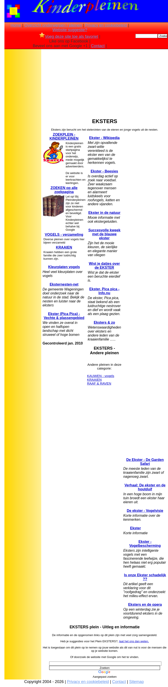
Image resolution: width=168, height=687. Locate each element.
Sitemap (136, 681)
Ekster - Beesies (104, 171)
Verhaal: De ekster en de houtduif (145, 487)
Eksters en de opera (145, 604)
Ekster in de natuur (104, 213)
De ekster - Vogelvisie (145, 511)
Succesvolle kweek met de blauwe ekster (104, 234)
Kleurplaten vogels (64, 267)
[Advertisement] (23, 119)
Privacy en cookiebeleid (106, 25)
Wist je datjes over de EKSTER (104, 265)
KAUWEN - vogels (100, 376)
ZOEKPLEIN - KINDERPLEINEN (63, 136)
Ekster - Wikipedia (104, 138)
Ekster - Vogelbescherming (145, 544)
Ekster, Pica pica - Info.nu (104, 291)
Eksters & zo (104, 322)
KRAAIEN (64, 247)
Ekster (135, 528)
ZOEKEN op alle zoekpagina (64, 190)
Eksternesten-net (64, 284)
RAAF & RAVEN (99, 383)
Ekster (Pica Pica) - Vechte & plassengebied (64, 316)
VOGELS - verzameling (64, 234)
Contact (98, 46)
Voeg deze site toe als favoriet (68, 36)
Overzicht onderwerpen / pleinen (53, 25)
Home (15, 25)
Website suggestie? (69, 30)
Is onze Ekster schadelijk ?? (145, 577)
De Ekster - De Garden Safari (145, 462)
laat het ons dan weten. (134, 641)
